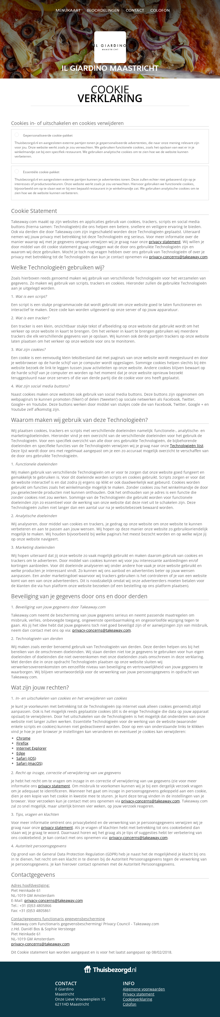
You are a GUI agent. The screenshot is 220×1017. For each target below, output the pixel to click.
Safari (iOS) (26, 758)
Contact (135, 10)
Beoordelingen (103, 10)
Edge (20, 753)
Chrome (23, 738)
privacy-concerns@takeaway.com (178, 256)
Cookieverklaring (137, 999)
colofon (160, 10)
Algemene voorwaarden (144, 989)
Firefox (22, 743)
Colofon (129, 1004)
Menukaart (68, 10)
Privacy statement (138, 994)
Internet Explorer (31, 748)
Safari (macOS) (29, 763)
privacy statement (165, 241)
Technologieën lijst (186, 445)
